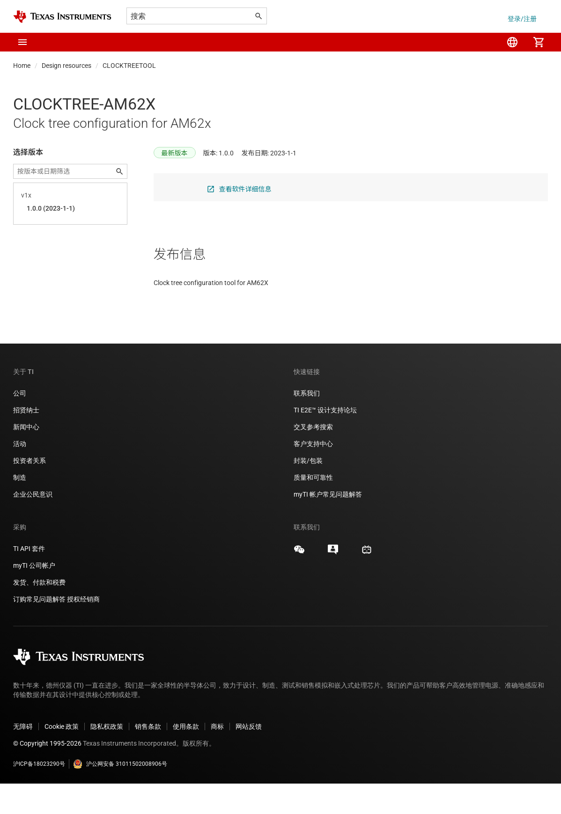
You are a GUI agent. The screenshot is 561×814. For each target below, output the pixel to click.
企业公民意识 (32, 524)
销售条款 (148, 757)
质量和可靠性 (314, 508)
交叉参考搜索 (313, 457)
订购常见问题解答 (39, 629)
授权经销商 (83, 629)
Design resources (66, 65)
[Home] (62, 16)
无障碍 (23, 757)
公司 (19, 423)
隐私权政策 (106, 757)
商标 (217, 757)
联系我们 (307, 423)
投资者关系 (29, 491)
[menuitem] (512, 42)
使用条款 (186, 757)
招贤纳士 (26, 440)
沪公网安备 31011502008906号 (120, 794)
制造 (19, 508)
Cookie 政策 (61, 757)
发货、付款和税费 (39, 612)
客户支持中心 (313, 474)
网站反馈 (249, 757)
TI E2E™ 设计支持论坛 (325, 440)
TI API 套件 (29, 579)
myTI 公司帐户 (34, 596)
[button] (22, 42)
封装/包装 (308, 491)
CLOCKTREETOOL (129, 65)
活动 (19, 474)
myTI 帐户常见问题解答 (328, 524)
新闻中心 (26, 457)
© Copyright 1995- (47, 773)
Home (21, 65)
